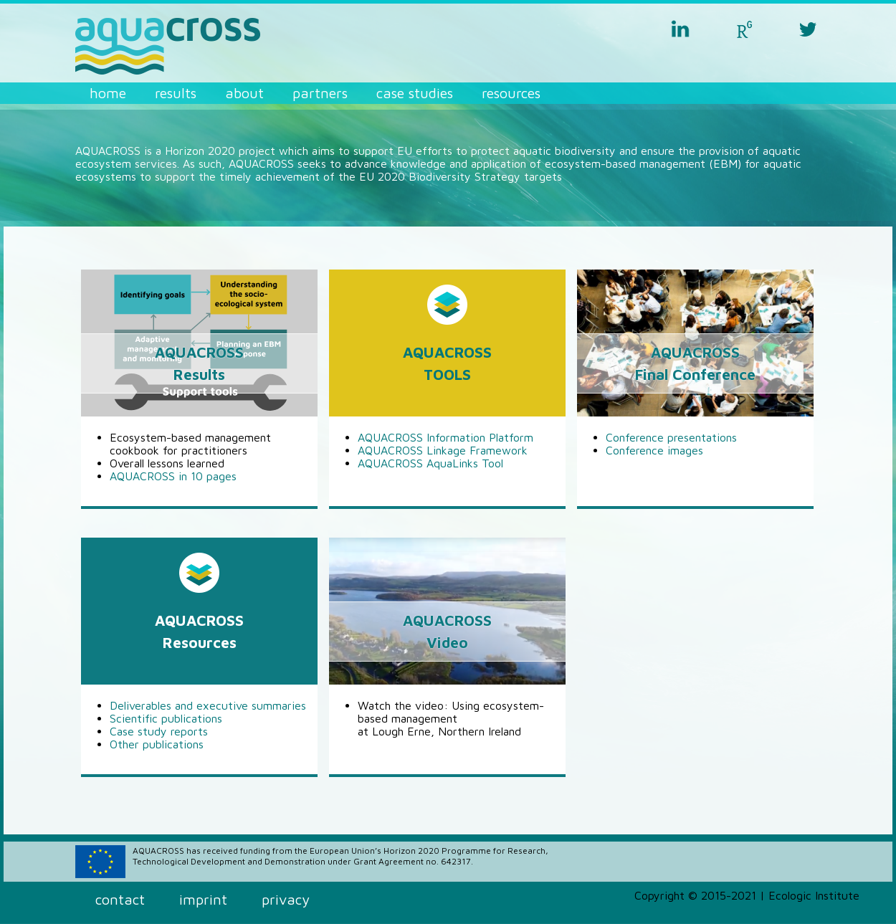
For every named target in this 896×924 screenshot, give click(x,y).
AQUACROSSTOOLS (447, 363)
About (244, 93)
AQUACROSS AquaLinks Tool (430, 463)
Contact (120, 899)
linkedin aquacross (680, 28)
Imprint (203, 899)
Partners (320, 93)
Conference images (654, 450)
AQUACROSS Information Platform (445, 437)
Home (108, 93)
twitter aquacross (808, 28)
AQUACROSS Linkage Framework (443, 450)
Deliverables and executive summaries (208, 705)
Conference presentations (671, 437)
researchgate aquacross (744, 28)
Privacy (286, 899)
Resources (511, 93)
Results (175, 93)
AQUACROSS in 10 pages (173, 476)
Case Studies (414, 93)
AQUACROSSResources (199, 631)
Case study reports (159, 731)
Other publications (157, 744)
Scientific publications (166, 718)
